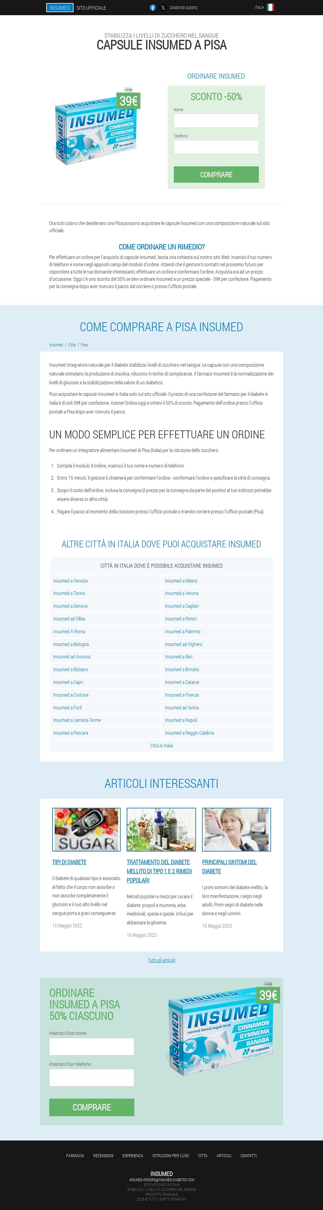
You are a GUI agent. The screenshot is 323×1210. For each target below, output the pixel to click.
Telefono (181, 136)
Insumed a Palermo (183, 631)
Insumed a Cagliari (182, 606)
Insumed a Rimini (181, 618)
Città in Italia (161, 745)
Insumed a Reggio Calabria (189, 732)
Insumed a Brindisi (182, 669)
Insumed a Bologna (71, 644)
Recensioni (103, 1155)
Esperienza (132, 1155)
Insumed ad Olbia (69, 618)
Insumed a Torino (69, 593)
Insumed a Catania (182, 682)
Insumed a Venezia (70, 580)
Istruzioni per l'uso (171, 1155)
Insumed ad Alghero (183, 644)
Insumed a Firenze (182, 695)
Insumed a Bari (178, 656)
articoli (224, 1155)
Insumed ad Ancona (71, 656)
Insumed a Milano (181, 580)
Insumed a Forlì (67, 707)
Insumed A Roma (69, 631)
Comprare (216, 174)
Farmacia (75, 1155)
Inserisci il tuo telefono (70, 1064)
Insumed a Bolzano (70, 669)
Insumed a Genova (70, 606)
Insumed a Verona (181, 593)
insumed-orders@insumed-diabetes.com (161, 1179)
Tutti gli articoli (161, 960)
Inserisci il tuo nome (67, 1033)
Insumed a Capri (68, 682)
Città (203, 1155)
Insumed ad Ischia (182, 707)
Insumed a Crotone (70, 695)
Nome (178, 109)
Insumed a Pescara (70, 732)
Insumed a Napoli (181, 720)
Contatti (249, 1155)
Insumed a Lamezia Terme (77, 720)
